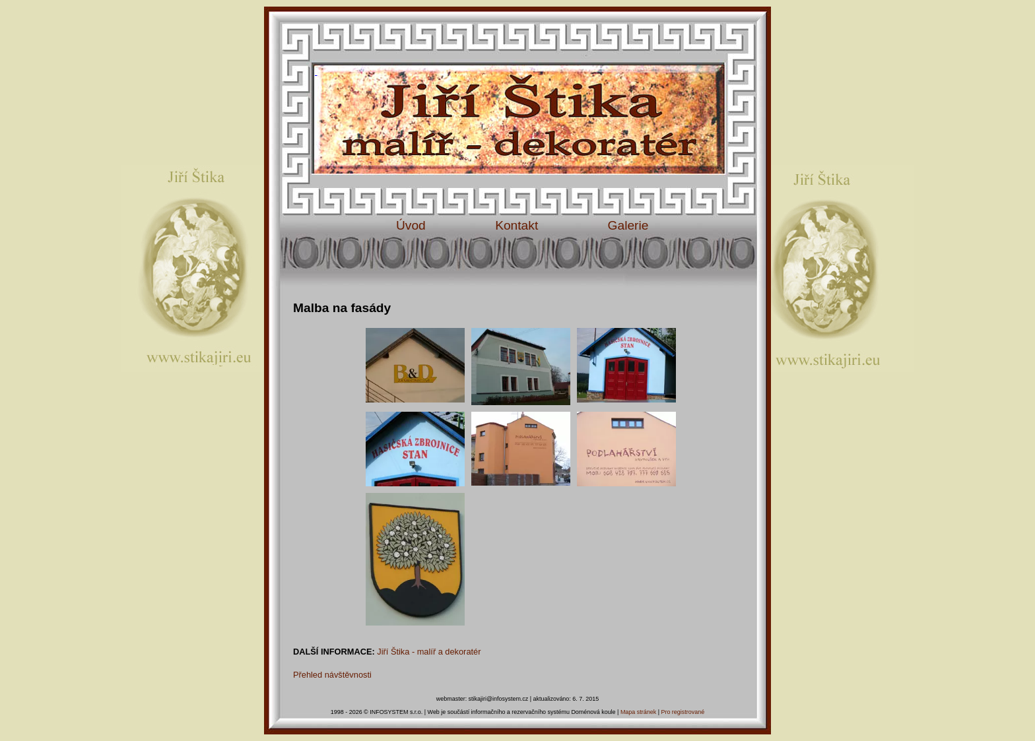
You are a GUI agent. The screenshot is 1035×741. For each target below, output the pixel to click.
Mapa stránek (638, 712)
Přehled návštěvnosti (332, 675)
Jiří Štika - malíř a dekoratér (429, 652)
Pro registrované (682, 712)
